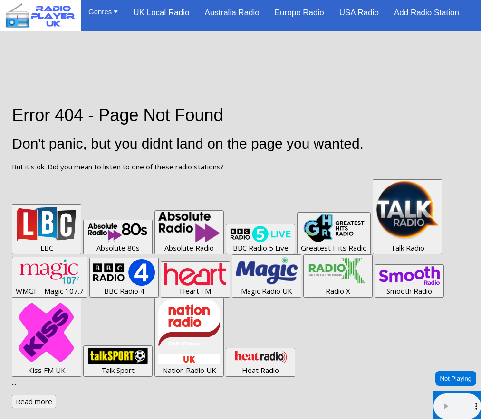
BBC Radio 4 (124, 277)
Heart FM (195, 279)
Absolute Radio (189, 232)
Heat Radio (260, 362)
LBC (46, 228)
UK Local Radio (161, 12)
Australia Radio (231, 12)
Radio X (338, 275)
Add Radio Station (426, 12)
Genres (103, 12)
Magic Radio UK (267, 275)
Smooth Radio (409, 281)
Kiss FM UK (46, 336)
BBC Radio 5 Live (260, 238)
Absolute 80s (118, 236)
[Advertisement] (240, 52)
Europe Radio (299, 12)
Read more (34, 401)
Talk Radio (407, 216)
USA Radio (359, 12)
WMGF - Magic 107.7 (50, 277)
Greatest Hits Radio (334, 233)
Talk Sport (118, 361)
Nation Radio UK (189, 337)
